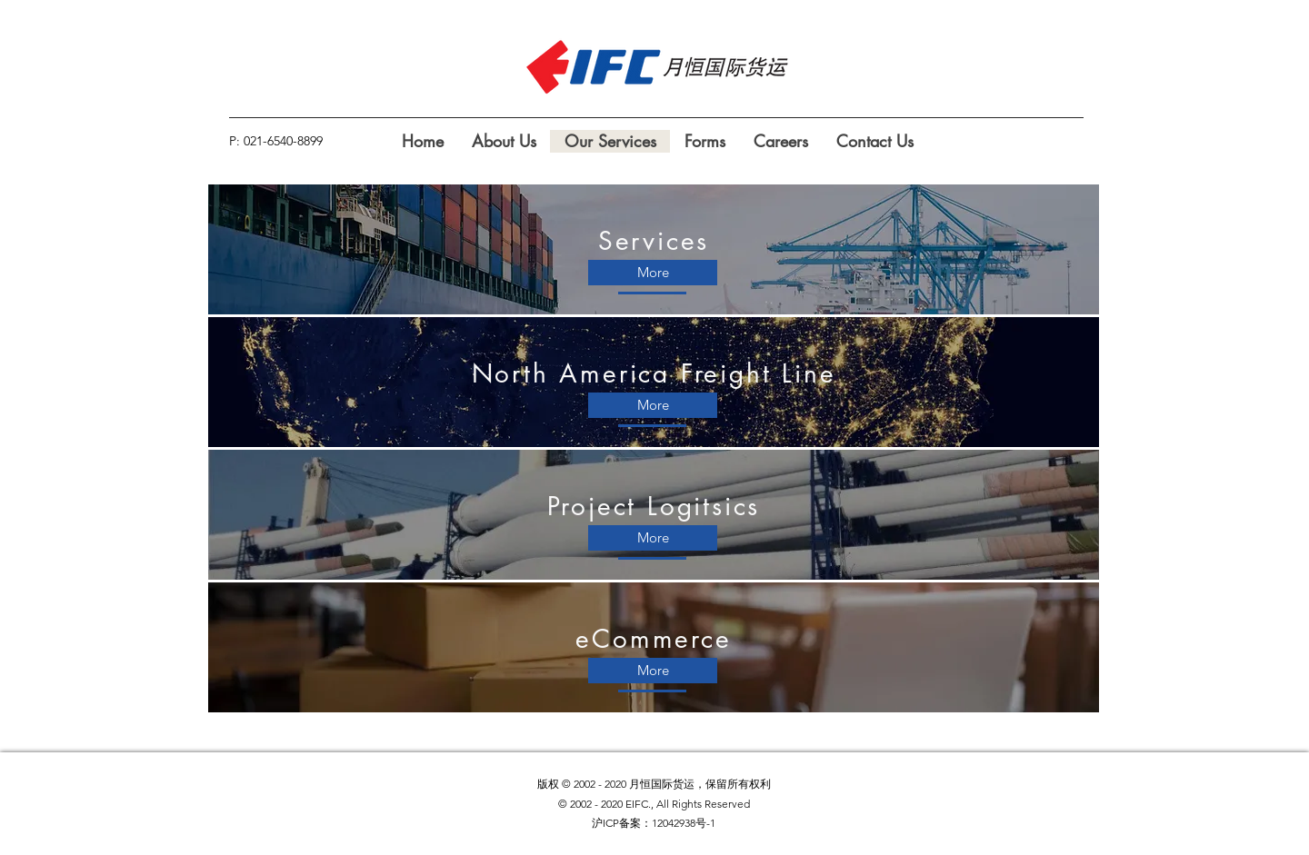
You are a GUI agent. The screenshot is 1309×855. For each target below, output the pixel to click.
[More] (652, 272)
